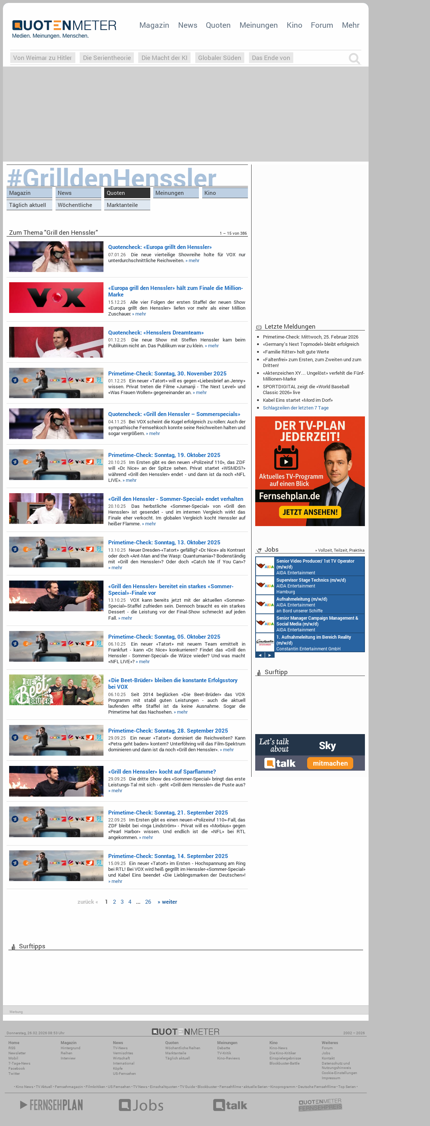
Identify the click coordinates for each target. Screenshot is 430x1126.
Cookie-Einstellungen (339, 1072)
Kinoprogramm (282, 1086)
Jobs (326, 1053)
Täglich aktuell (27, 204)
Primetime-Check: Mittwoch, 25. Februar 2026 (310, 336)
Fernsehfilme (230, 1086)
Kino (294, 25)
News (187, 25)
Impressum (331, 1078)
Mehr (350, 25)
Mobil (13, 1058)
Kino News (24, 1086)
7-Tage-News (19, 1063)
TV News (140, 1086)
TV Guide (187, 1086)
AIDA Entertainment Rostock (307, 623)
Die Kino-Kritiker (282, 1053)
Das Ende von (271, 57)
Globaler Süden (219, 57)
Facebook (16, 1068)
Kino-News (278, 1048)
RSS (11, 1048)
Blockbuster (207, 1086)
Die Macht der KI (165, 57)
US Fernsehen (119, 1086)
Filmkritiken (95, 1086)
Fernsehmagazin (69, 1086)
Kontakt (328, 1058)
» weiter (167, 901)
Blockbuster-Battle (284, 1063)
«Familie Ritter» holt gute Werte (296, 351)
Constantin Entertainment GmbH (303, 642)
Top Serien (347, 1086)
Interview (68, 1058)
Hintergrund (70, 1048)
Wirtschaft (121, 1058)
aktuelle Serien (256, 1086)
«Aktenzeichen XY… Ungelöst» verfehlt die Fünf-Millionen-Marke (314, 376)
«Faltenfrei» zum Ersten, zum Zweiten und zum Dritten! (312, 362)
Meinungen (258, 25)
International (124, 1063)
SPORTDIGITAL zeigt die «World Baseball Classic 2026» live (306, 389)
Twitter (14, 1073)
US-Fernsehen (124, 1073)
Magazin (154, 25)
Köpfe (117, 1068)
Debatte (223, 1048)
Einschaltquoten (163, 1086)
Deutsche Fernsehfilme (317, 1086)
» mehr (192, 260)
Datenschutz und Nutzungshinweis (336, 1065)
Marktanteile (122, 204)
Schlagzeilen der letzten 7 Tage (296, 407)
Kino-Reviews (228, 1058)
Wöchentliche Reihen (75, 205)
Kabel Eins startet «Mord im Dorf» (298, 400)
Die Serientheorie (107, 57)
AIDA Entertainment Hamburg (301, 585)
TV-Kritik (224, 1053)
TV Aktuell (44, 1086)
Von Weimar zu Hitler (42, 57)
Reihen (66, 1053)
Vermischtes (123, 1053)
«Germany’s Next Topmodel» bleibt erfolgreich (311, 344)
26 (148, 901)
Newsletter (17, 1053)
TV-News (120, 1048)
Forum (322, 25)
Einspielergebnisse (285, 1058)
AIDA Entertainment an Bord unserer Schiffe (305, 566)
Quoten (218, 25)
